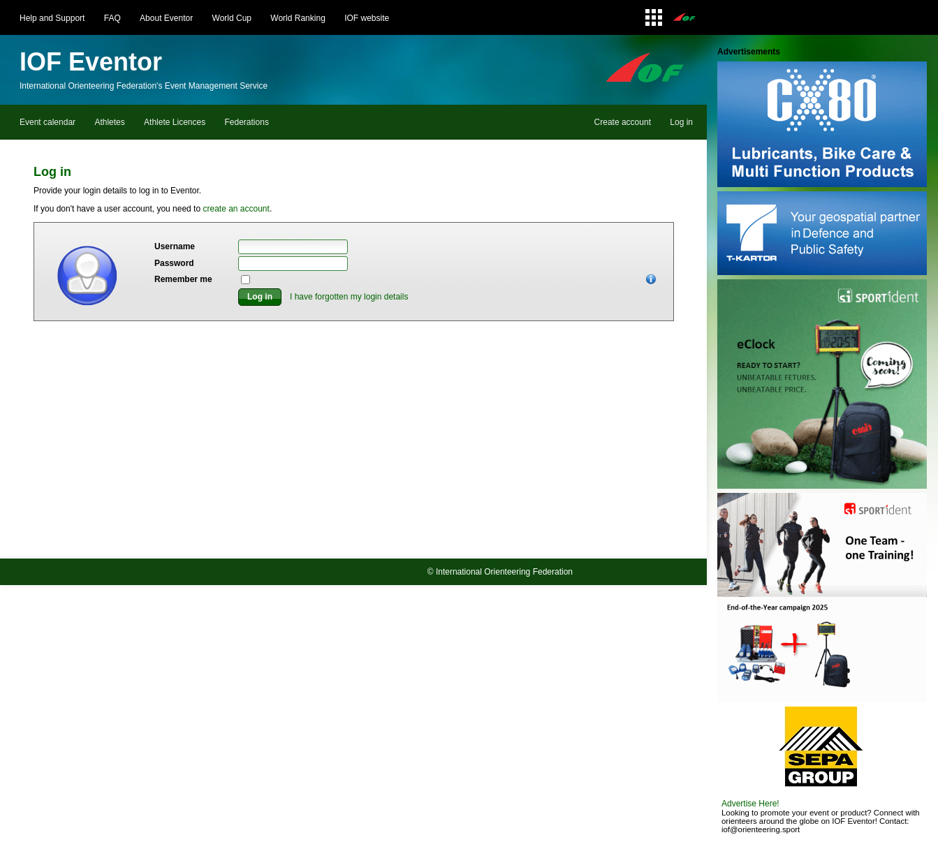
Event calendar (47, 122)
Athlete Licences (174, 122)
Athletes (109, 122)
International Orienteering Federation (504, 572)
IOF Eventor (91, 61)
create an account (236, 209)
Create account (622, 122)
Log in (681, 122)
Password (174, 263)
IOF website (366, 18)
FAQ (112, 18)
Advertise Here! (750, 803)
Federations (247, 122)
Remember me (183, 279)
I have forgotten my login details (349, 297)
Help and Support (52, 18)
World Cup (231, 18)
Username (174, 246)
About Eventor (166, 18)
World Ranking (297, 18)
